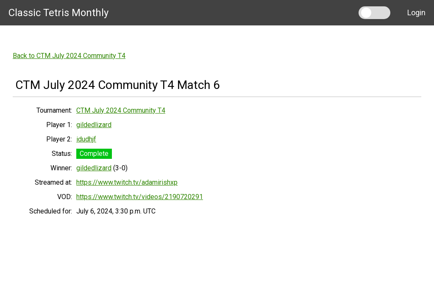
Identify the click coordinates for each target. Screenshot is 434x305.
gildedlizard (93, 125)
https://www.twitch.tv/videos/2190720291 (139, 197)
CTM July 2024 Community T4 (120, 110)
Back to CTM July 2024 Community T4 (69, 56)
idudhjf (86, 139)
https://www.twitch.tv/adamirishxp (127, 182)
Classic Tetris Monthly (58, 13)
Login (416, 12)
